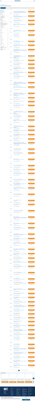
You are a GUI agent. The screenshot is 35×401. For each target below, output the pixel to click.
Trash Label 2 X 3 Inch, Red (16, 35)
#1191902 (14, 179)
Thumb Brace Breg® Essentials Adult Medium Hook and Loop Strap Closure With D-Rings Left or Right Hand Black (20, 234)
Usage (1, 42)
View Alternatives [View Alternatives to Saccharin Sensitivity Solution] (31, 339)
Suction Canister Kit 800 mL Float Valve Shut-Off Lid (19, 126)
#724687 (14, 55)
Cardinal (1, 18)
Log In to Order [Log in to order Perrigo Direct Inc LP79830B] (31, 173)
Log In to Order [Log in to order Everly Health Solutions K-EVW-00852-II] (31, 72)
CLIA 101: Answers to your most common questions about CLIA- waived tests (24, 390)
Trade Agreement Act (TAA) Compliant (3, 47)
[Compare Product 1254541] (9, 210)
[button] (29, 9)
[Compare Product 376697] (9, 97)
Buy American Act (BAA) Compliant (3, 49)
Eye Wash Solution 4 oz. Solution (17, 105)
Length (1, 37)
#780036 (14, 288)
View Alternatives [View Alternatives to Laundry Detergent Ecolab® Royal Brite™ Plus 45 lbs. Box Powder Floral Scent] (31, 121)
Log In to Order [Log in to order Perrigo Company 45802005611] (31, 165)
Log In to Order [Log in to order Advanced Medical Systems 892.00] (31, 101)
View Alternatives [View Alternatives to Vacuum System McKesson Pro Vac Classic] (31, 117)
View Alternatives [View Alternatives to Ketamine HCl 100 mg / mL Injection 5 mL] (31, 150)
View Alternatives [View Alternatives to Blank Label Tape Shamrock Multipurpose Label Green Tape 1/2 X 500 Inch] (31, 263)
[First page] (16, 370)
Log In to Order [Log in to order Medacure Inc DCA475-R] (31, 30)
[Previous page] (17, 370)
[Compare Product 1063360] (9, 317)
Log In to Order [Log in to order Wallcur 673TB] (31, 60)
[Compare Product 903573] (9, 261)
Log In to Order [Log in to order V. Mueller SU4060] (31, 49)
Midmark (1, 20)
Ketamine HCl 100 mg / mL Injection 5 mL (18, 149)
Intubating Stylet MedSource (16, 64)
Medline (1, 19)
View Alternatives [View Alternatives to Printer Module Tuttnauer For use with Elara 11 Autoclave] (31, 229)
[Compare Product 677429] (9, 309)
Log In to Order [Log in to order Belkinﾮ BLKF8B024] (31, 344)
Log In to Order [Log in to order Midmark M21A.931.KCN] (31, 134)
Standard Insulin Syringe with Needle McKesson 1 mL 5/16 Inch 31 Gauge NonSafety (20, 380)
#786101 (14, 15)
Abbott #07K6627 (18, 360)
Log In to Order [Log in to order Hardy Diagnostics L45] (31, 41)
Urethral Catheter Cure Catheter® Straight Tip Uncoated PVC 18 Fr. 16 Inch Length (20, 365)
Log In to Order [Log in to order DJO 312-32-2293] (31, 325)
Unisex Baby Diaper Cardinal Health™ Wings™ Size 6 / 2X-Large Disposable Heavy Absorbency (20, 56)
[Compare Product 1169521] (9, 242)
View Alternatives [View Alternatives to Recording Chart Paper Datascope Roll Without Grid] (31, 154)
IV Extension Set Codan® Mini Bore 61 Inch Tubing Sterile (19, 76)
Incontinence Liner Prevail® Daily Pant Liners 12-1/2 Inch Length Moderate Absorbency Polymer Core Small (20, 353)
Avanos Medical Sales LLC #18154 (18, 138)
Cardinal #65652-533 (17, 278)
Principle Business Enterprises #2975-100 (20, 11)
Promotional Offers (12, 394)
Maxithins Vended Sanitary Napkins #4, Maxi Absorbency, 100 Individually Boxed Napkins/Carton (20, 184)
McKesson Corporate (29, 391)
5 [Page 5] (24, 370)
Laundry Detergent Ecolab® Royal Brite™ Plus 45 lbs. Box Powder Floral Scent (20, 120)
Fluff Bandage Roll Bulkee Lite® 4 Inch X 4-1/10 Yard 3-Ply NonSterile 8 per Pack (19, 68)
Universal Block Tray (16, 139)
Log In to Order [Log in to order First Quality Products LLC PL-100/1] (31, 352)
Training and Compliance (18, 395)
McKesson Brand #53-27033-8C (20, 111)
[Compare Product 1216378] (9, 187)
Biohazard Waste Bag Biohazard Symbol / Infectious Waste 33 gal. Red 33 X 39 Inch (20, 188)
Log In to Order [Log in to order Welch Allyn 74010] (31, 200)
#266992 (14, 329)
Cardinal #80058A (18, 55)
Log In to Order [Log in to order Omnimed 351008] (31, 169)
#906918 (14, 216)
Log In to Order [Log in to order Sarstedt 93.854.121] (31, 238)
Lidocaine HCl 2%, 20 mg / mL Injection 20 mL (18, 258)
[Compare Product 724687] (9, 55)
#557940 (14, 67)
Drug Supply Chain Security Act (24, 394)
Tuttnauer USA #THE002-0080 (18, 227)
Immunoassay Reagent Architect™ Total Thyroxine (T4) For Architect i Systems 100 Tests (20, 361)
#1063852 (14, 313)
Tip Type (1, 38)
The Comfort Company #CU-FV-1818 (19, 288)
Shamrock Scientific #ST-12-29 (18, 261)
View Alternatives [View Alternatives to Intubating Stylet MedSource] (31, 65)
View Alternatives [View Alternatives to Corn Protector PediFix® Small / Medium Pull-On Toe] (31, 311)
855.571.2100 (5, 391)
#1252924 (14, 152)
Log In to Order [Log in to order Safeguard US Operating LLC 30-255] (31, 179)
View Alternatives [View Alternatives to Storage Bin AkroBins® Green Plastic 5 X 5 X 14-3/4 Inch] (31, 358)
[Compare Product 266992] (9, 329)
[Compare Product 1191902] (9, 179)
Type (0, 33)
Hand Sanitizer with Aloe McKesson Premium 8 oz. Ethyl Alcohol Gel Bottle (20, 112)
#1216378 (14, 187)
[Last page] (27, 370)
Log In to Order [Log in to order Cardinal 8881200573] (31, 253)
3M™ (1, 13)
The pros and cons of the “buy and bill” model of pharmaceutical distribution (24, 391)
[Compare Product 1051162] (9, 360)
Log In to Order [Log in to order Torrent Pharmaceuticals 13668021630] (31, 293)
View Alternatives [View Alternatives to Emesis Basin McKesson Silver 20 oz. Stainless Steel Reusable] (31, 303)
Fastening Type (2, 43)
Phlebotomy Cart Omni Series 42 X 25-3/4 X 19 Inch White (19, 169)
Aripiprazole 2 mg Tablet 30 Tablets (17, 293)
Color (1, 28)
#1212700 (14, 227)
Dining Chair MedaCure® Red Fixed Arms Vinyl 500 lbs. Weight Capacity (20, 31)
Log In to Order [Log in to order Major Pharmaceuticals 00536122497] (31, 105)
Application (1, 22)
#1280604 (14, 282)
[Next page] (25, 370)
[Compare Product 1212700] (9, 227)
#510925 (14, 138)
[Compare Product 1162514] (9, 111)
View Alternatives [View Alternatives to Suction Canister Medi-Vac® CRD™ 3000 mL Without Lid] (31, 280)
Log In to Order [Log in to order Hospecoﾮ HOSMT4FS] (31, 183)
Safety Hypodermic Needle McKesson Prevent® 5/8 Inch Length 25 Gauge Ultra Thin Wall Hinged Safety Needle (5, 380)
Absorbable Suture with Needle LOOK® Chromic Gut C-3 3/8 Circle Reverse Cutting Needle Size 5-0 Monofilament (20, 330)
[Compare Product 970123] (9, 301)
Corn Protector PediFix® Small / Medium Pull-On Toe (19, 310)
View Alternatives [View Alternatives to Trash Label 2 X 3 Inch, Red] (31, 36)
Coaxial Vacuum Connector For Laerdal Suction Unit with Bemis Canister (20, 243)
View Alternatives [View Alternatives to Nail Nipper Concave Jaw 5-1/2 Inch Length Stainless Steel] (31, 99)
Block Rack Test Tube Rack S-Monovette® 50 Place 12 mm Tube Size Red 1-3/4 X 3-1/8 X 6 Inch (20, 239)
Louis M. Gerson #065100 (18, 337)
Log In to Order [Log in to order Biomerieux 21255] (31, 20)
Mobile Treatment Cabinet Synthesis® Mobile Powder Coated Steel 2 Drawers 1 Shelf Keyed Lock (20, 135)
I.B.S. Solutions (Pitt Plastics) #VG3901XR (19, 187)
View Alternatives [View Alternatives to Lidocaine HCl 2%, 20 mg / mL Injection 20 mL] (31, 259)
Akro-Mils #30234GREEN (18, 356)
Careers (28, 392)
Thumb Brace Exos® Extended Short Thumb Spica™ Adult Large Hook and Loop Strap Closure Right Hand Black (20, 16)
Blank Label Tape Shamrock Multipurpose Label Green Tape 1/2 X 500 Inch (20, 262)
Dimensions (1, 32)
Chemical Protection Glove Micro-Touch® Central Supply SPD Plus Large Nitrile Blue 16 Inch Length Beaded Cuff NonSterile (20, 306)
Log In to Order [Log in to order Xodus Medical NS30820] (31, 321)
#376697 (14, 97)
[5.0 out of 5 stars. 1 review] (15, 57)
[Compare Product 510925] (9, 138)
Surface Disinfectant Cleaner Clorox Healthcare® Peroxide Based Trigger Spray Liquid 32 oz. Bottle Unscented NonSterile (20, 93)
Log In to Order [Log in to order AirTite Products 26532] (31, 24)
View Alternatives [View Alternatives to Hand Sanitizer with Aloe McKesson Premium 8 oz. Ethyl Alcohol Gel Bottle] (31, 113)
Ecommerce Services (18, 391)
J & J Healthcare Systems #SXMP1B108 (20, 142)
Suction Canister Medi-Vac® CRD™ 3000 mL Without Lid (19, 279)
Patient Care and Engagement (18, 394)
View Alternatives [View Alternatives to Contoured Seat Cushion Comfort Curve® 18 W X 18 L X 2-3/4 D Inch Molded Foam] (31, 290)
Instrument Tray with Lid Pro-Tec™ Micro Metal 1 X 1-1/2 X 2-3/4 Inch (20, 334)
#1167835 (14, 337)
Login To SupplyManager (30, 393)
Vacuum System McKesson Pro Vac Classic (18, 116)
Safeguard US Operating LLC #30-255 (19, 179)
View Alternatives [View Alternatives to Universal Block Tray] (31, 140)
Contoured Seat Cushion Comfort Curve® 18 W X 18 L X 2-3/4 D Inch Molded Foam (20, 289)
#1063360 (14, 317)
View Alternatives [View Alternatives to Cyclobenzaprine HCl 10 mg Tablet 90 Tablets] (31, 212)
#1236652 (14, 34)
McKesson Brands (12, 391)
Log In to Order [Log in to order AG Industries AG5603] (31, 126)
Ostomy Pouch (2, 26)
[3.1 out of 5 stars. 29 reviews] (15, 73)
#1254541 (14, 210)
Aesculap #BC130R (17, 216)
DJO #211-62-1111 (17, 15)
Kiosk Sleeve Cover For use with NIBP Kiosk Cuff (18, 194)
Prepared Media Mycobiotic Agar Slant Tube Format (19, 41)
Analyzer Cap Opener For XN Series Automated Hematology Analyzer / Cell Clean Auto (20, 45)
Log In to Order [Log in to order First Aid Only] (31, 317)
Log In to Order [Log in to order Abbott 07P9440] (31, 297)
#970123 (14, 301)
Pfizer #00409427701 (19, 257)
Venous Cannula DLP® (16, 204)
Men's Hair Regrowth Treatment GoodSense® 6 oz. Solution (19, 173)
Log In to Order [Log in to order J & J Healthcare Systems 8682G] (31, 82)
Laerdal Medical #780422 (18, 242)
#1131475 (14, 356)
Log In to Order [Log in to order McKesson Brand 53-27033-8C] (31, 111)
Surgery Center (12, 395)
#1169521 (14, 242)
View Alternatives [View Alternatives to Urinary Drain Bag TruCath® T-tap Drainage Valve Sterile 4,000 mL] (31, 284)
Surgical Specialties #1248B (19, 329)
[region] (17, 398)
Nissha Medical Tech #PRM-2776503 (19, 152)
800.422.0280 (5, 392)
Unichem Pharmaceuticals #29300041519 (19, 210)
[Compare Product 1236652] (9, 34)
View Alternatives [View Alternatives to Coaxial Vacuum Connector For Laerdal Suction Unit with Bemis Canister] (31, 244)
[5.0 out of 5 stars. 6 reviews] (15, 113)
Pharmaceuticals (12, 392)
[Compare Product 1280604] (9, 282)
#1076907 (14, 86)
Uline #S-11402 (17, 34)
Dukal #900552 (18, 313)
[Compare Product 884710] (9, 11)
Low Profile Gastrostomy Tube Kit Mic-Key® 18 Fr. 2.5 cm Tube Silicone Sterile (20, 249)
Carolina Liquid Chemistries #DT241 (19, 86)
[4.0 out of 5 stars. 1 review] (15, 84)
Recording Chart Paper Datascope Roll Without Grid (19, 153)
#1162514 (14, 111)
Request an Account (29, 394)
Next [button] (33, 378)
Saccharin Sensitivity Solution (16, 338)
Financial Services (17, 392)
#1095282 (14, 119)
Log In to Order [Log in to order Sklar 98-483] (31, 97)
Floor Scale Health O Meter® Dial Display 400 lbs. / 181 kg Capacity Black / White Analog (20, 130)
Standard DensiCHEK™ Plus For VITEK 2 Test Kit (18, 20)
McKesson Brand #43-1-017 (19, 301)
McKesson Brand (2, 12)
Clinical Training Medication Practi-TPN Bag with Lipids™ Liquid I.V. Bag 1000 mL (20, 224)
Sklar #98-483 (17, 97)
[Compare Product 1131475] (9, 356)
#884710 (14, 11)
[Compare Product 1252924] (9, 152)
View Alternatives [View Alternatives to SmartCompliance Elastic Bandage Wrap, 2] (31, 319)
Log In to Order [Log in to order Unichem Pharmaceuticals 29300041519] (31, 210)
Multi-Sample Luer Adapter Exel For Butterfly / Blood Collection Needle (20, 24)
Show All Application (2, 27)
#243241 (14, 257)
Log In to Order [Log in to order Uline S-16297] (31, 159)
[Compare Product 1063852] (9, 313)
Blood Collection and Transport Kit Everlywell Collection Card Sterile (20, 72)
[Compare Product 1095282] (9, 119)
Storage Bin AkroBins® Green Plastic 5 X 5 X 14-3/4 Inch (19, 357)
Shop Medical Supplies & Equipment (3, 4)
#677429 (14, 309)
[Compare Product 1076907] (9, 86)
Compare (11, 17)
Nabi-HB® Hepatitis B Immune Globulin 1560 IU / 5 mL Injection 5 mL (20, 266)
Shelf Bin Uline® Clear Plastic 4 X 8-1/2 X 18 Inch (18, 159)
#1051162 (14, 360)
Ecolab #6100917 (17, 119)
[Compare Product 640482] (9, 278)
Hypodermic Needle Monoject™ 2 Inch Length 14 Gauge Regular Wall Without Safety (20, 254)
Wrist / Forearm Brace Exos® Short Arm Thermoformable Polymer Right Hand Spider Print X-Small (20, 326)
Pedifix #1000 (18, 309)
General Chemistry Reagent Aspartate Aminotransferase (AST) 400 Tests (20, 87)
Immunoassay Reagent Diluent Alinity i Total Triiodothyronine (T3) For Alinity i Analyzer (20, 298)
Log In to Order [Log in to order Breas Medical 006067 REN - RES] (31, 272)
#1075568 (14, 142)
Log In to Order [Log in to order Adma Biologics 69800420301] (31, 266)
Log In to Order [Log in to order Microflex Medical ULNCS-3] (31, 305)
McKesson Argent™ (2, 11)
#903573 (14, 261)
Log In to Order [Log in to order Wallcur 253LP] (31, 223)
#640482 (14, 278)
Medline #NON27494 (19, 67)
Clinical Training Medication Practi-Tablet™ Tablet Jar (19, 60)
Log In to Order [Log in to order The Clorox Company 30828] (31, 93)
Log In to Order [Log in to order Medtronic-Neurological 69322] (31, 204)
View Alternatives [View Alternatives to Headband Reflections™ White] (31, 315)
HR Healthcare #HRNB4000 (19, 282)
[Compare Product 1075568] (9, 142)
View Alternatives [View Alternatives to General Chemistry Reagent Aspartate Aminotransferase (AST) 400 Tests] (31, 88)
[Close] (34, 398)
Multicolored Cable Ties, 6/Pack (17, 344)
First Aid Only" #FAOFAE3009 (18, 317)
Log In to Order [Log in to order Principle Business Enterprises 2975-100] (31, 11)
